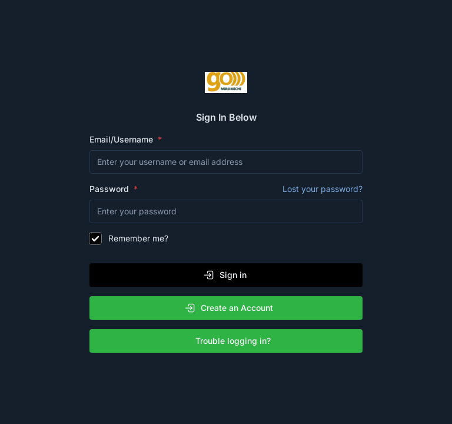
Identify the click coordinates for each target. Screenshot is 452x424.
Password (226, 189)
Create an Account (228, 308)
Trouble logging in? (228, 341)
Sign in (225, 275)
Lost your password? (322, 189)
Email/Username (122, 139)
